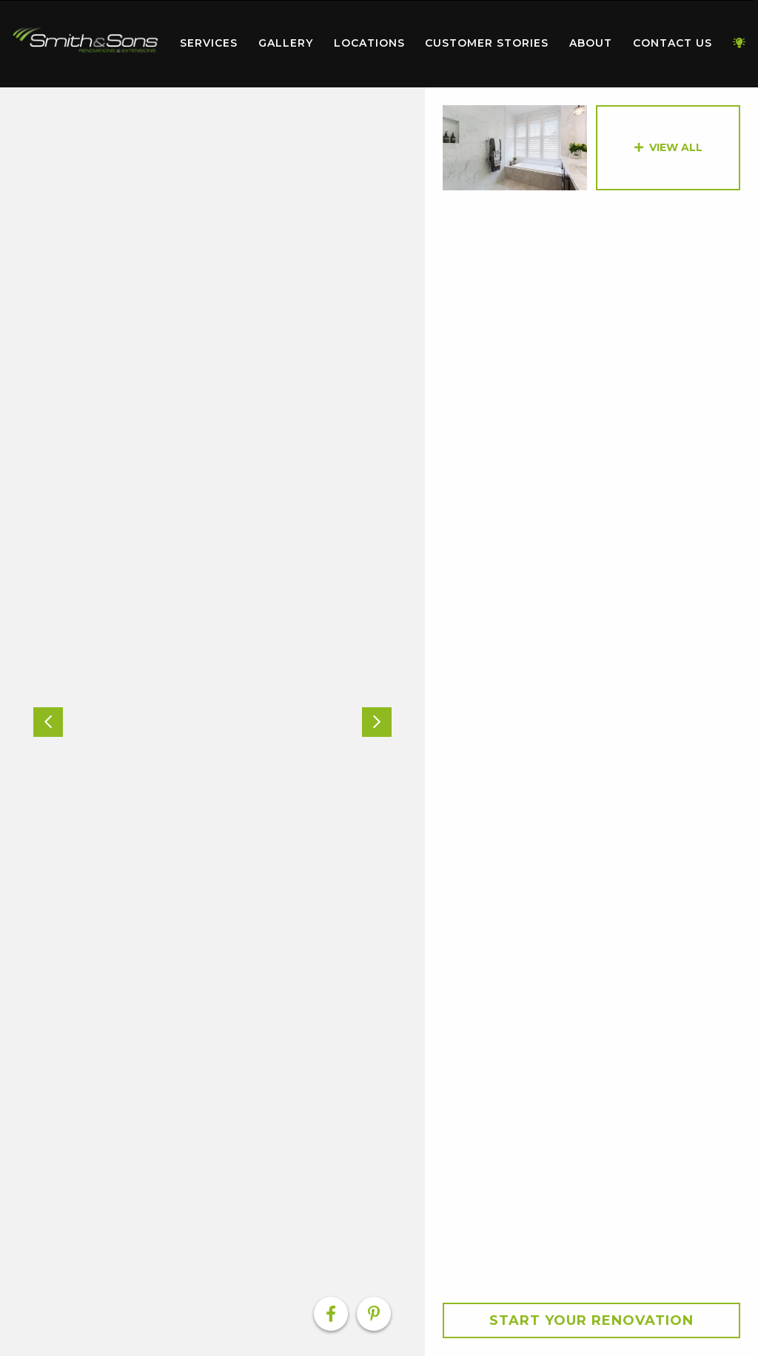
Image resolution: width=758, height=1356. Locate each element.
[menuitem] (85, 44)
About (590, 43)
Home (85, 40)
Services (209, 43)
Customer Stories (487, 43)
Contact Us (672, 43)
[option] (212, 721)
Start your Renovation (591, 1320)
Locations (369, 43)
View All (675, 147)
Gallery (285, 43)
